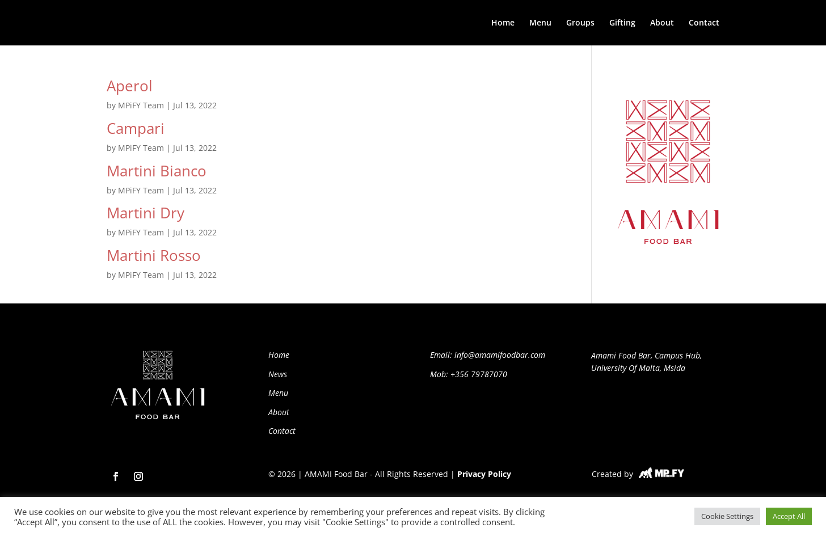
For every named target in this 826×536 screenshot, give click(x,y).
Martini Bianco (156, 171)
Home (503, 23)
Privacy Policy (484, 474)
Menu (540, 23)
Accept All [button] (789, 516)
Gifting (622, 23)
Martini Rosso (154, 255)
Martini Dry (145, 212)
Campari (136, 128)
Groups (580, 23)
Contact (704, 23)
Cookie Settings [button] (727, 516)
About (662, 23)
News (277, 374)
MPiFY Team (141, 105)
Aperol (130, 85)
